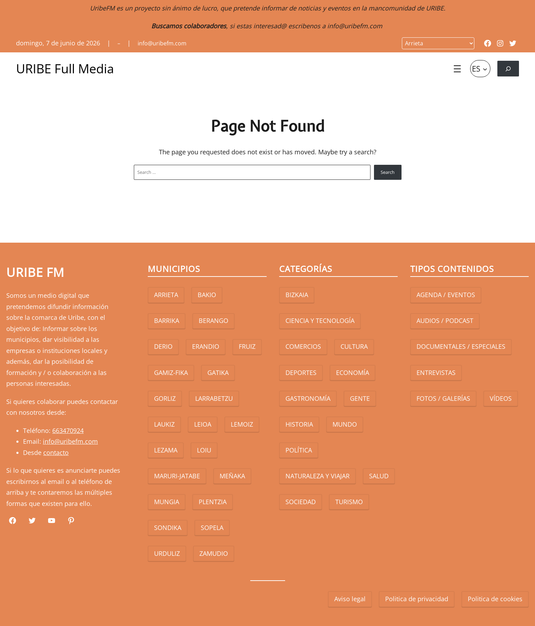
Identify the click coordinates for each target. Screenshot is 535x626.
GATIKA (218, 372)
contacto (56, 452)
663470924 (68, 430)
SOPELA (212, 527)
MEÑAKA (232, 476)
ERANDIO (205, 346)
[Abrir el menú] (457, 69)
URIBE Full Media (65, 68)
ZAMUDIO (213, 553)
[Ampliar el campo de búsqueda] (508, 68)
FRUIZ (247, 346)
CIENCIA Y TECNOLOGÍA (319, 320)
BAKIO (207, 294)
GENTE (360, 398)
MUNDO (345, 424)
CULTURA (354, 346)
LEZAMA (165, 450)
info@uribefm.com (354, 26)
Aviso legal (350, 599)
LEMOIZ (242, 424)
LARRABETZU (214, 398)
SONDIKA (167, 527)
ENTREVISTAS (436, 372)
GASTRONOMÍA (307, 398)
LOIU (204, 450)
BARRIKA (166, 320)
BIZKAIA (296, 294)
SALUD (379, 476)
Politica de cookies (495, 599)
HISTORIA (299, 424)
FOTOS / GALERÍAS (443, 398)
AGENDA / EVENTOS (445, 294)
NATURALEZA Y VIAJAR (317, 476)
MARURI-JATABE (177, 476)
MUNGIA (166, 502)
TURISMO (349, 502)
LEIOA (202, 424)
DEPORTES (300, 372)
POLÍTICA (298, 450)
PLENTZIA (213, 502)
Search (388, 172)
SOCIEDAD (300, 502)
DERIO (163, 346)
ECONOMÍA (352, 372)
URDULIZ (167, 553)
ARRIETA (166, 294)
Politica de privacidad (416, 599)
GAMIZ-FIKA (171, 372)
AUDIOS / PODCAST (444, 320)
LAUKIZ (164, 424)
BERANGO (213, 320)
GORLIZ (165, 398)
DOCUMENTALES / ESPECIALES (460, 346)
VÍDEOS (501, 398)
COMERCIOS (303, 346)
